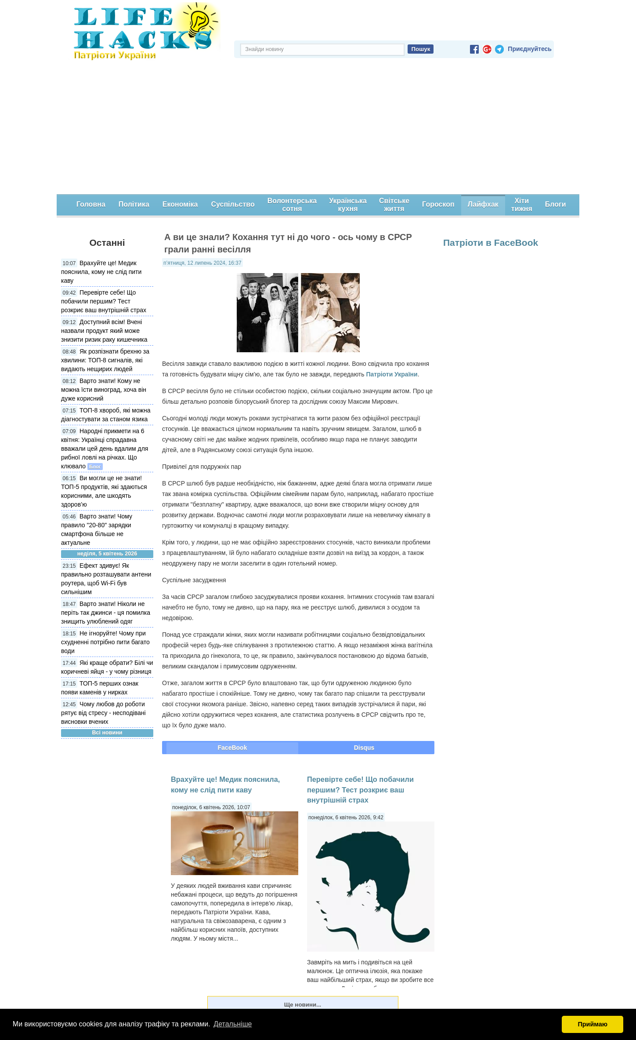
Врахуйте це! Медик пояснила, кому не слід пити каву (101, 271)
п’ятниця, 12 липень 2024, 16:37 (202, 263)
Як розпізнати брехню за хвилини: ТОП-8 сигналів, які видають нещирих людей (105, 360)
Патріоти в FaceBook (490, 242)
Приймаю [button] (592, 1024)
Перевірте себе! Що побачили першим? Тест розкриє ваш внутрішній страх (103, 301)
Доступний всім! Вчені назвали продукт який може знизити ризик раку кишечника (104, 330)
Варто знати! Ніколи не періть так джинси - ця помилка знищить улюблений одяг (105, 612)
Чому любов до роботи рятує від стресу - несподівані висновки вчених (103, 713)
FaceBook (232, 747)
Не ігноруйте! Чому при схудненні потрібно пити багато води (105, 642)
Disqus (364, 747)
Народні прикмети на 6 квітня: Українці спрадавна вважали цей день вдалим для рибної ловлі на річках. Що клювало (104, 448)
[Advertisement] (318, 128)
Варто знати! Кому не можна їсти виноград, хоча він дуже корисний (103, 389)
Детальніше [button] (232, 1024)
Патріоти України (391, 374)
